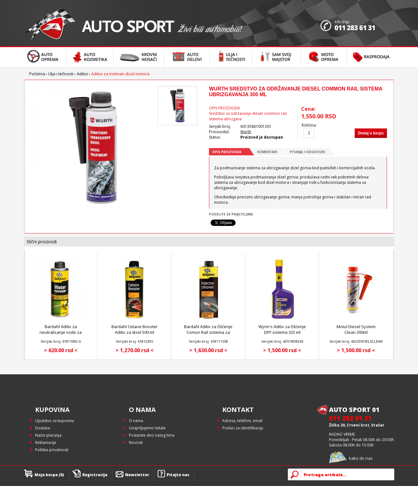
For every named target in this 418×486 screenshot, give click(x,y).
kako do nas (361, 458)
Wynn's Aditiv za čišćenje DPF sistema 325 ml (282, 329)
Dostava (42, 428)
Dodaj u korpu (371, 133)
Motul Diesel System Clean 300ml (356, 329)
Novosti (136, 442)
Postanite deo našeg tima (151, 435)
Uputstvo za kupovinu (54, 420)
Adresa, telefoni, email (242, 420)
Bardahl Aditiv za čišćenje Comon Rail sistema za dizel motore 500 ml (208, 332)
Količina (309, 125)
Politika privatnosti (51, 449)
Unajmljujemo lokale (147, 428)
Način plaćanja (48, 435)
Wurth (245, 131)
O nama (136, 420)
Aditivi (82, 74)
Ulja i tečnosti (60, 74)
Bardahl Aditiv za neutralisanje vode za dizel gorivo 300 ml (61, 332)
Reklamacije (45, 442)
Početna (37, 74)
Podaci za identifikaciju (242, 428)
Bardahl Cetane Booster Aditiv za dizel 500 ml (134, 329)
